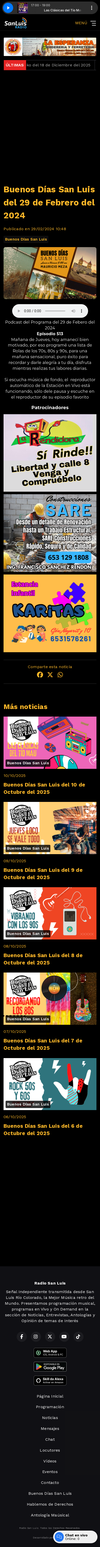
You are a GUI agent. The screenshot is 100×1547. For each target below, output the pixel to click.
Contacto (50, 1482)
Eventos (50, 1471)
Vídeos (49, 1461)
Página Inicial (50, 1396)
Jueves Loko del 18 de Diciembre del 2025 (51, 65)
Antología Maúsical (50, 1515)
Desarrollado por (50, 1537)
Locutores (50, 1450)
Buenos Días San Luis (26, 239)
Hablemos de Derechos (50, 1504)
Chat (50, 1439)
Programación (50, 1406)
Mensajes (50, 1428)
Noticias (50, 1417)
